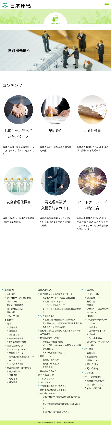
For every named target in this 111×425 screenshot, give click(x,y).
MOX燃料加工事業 (17, 342)
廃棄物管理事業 (16, 338)
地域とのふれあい (51, 363)
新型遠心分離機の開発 (53, 342)
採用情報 (89, 349)
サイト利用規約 (92, 377)
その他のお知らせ (48, 393)
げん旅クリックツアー (97, 319)
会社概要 (11, 294)
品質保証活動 (15, 371)
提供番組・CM (93, 298)
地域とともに (46, 356)
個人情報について (95, 384)
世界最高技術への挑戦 (50, 338)
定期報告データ (16, 353)
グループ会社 (13, 316)
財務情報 (11, 312)
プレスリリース (47, 379)
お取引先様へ (55, 23)
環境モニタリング (15, 346)
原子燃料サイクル (97, 330)
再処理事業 (14, 335)
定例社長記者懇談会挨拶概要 (53, 390)
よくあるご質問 (16, 364)
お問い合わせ (91, 368)
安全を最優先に (47, 316)
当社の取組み (45, 290)
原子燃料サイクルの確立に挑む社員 (59, 298)
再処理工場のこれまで (53, 301)
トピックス (45, 382)
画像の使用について (96, 381)
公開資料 (13, 375)
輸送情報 (13, 382)
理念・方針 (12, 301)
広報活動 (89, 290)
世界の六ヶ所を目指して (54, 352)
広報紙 (90, 305)
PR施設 (90, 316)
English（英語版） (93, 388)
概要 (9, 324)
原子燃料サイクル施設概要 (19, 298)
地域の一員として (51, 360)
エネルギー (94, 327)
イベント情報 (93, 294)
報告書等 (13, 379)
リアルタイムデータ (18, 349)
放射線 (92, 334)
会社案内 (9, 290)
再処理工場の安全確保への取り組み (59, 319)
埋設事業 (13, 331)
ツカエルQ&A (95, 338)
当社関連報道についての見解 (53, 386)
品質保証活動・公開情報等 (19, 368)
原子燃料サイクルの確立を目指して (56, 294)
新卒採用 (91, 353)
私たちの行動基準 (15, 305)
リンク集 (89, 372)
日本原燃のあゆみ (15, 309)
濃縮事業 (13, 327)
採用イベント (93, 360)
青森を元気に (49, 367)
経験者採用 (92, 357)
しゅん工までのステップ (54, 305)
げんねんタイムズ (48, 371)
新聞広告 (91, 301)
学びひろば (92, 323)
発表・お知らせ (46, 374)
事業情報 (9, 320)
